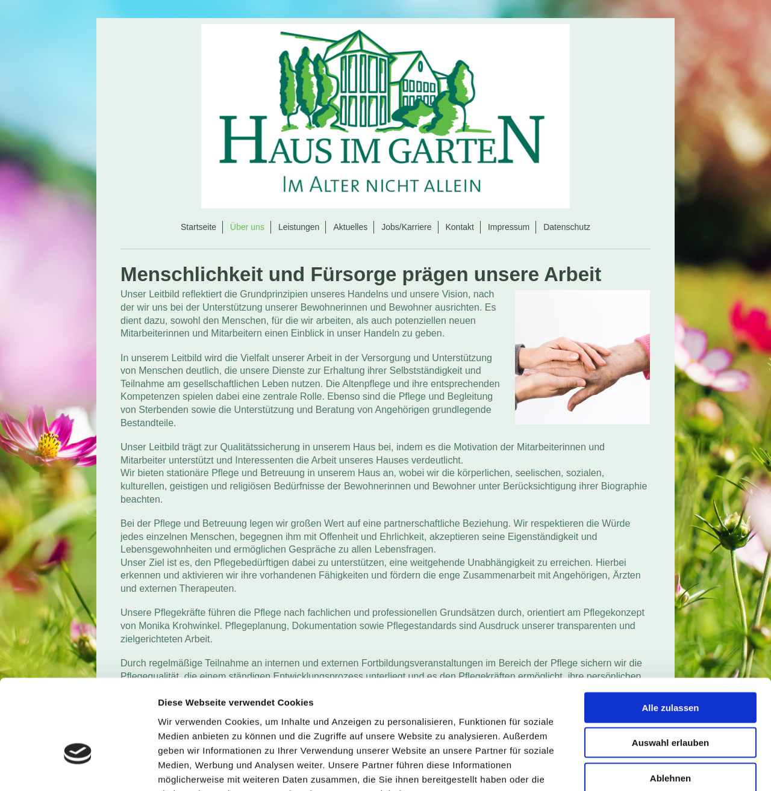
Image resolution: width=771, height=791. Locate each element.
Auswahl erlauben (670, 668)
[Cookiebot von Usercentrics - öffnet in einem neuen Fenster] (78, 767)
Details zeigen (640, 767)
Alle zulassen (670, 632)
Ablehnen (670, 703)
